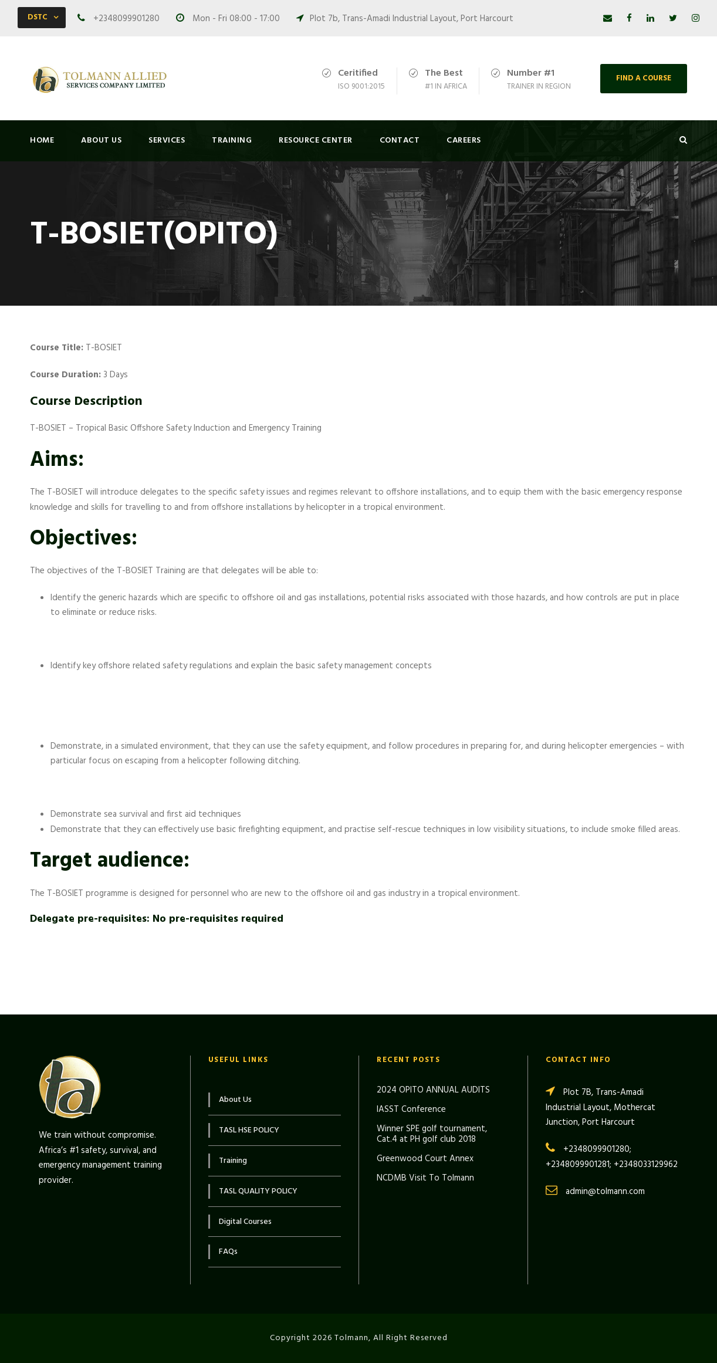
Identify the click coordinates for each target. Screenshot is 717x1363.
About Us (101, 140)
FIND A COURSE (643, 78)
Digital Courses (245, 1222)
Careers (464, 140)
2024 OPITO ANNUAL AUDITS (433, 1090)
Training (232, 140)
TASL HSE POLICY (249, 1130)
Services (166, 140)
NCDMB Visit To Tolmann (425, 1178)
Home (42, 140)
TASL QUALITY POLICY (258, 1191)
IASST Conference (411, 1109)
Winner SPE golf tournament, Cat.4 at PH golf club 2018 (432, 1134)
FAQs (228, 1252)
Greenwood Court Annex (425, 1159)
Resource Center (316, 140)
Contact (400, 140)
